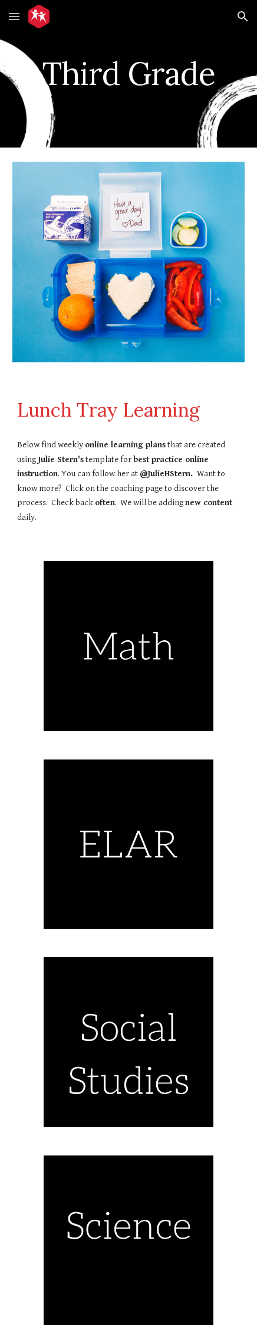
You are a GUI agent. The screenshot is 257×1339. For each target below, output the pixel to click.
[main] (128, 73)
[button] (14, 16)
